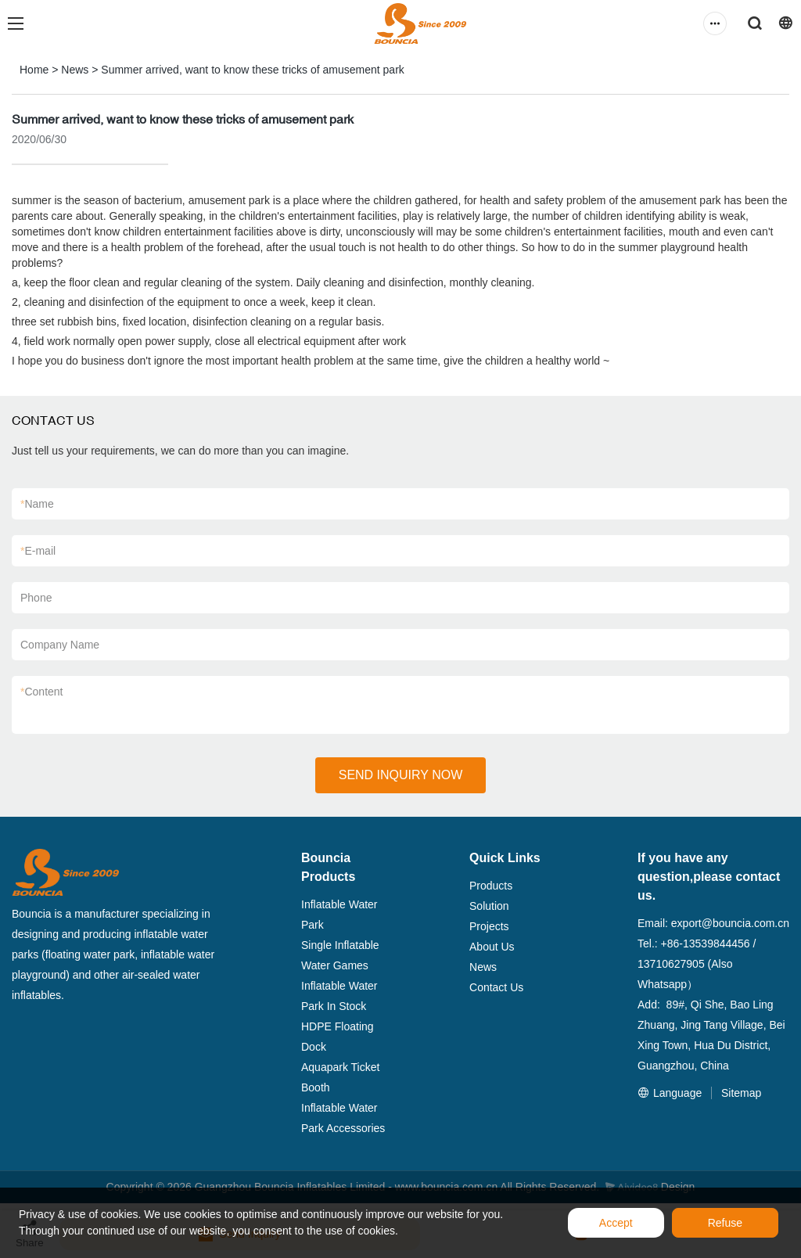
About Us (492, 946)
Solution (489, 906)
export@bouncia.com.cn (730, 923)
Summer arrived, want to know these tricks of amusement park (252, 69)
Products (490, 885)
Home (34, 69)
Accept (616, 1223)
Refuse (725, 1223)
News (74, 69)
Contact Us (496, 987)
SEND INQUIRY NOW (401, 775)
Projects (489, 926)
